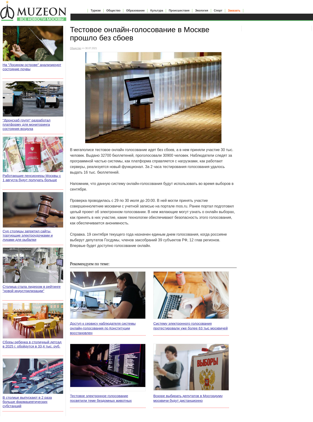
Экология (201, 10)
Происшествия (179, 10)
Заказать (234, 10)
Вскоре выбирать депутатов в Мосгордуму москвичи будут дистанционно (188, 398)
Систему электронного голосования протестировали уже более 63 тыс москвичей (190, 325)
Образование (135, 10)
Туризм (96, 10)
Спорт (218, 10)
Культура (156, 10)
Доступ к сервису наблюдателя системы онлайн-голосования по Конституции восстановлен (103, 328)
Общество (113, 10)
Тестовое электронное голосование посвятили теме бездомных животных (101, 398)
